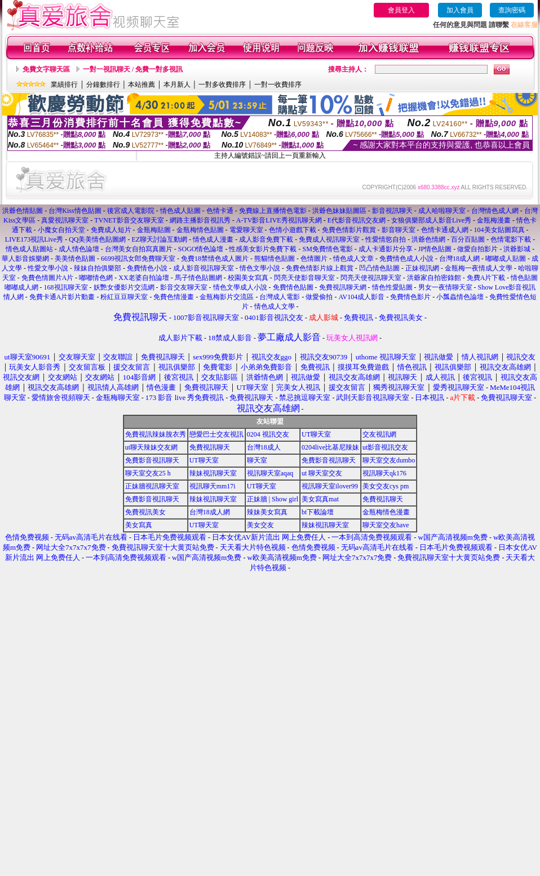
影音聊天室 (398, 230)
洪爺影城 (516, 249)
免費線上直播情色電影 (273, 211)
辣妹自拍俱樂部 (97, 268)
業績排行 (64, 84)
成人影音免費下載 (266, 239)
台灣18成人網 (459, 259)
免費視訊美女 (145, 512)
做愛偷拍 (319, 297)
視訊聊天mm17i (212, 486)
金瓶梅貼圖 (154, 230)
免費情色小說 (147, 268)
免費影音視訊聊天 (152, 460)
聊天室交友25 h (148, 473)
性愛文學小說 (48, 268)
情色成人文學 (274, 306)
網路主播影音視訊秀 (200, 220)
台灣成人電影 (279, 297)
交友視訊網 (379, 434)
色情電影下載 (510, 239)
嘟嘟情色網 (96, 278)
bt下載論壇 (318, 512)
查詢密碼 (511, 10)
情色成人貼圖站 (29, 249)
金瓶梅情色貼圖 (200, 230)
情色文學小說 (260, 268)
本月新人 (177, 84)
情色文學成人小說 (240, 287)
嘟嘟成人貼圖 (505, 259)
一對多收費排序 (222, 84)
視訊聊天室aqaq (270, 473)
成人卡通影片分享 (385, 249)
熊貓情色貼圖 (274, 259)
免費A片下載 (486, 278)
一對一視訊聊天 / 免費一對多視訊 (133, 69)
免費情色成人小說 (406, 259)
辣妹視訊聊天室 (213, 473)
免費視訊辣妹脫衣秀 (155, 434)
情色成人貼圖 (180, 211)
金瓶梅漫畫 (494, 220)
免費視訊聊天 (209, 447)
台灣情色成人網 (495, 211)
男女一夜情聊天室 (445, 287)
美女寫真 (138, 525)
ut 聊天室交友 (322, 473)
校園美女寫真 (248, 278)
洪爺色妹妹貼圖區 (339, 211)
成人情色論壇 (79, 249)
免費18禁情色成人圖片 (215, 259)
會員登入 (401, 10)
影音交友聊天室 (183, 287)
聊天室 (257, 460)
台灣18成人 (264, 447)
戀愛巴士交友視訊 (216, 434)
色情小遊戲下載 (292, 230)
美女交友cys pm (385, 486)
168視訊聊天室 (66, 287)
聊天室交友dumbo (388, 460)
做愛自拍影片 (477, 249)
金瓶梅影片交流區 (227, 297)
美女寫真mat (320, 499)
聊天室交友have (385, 525)
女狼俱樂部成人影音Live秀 (431, 220)
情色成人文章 (353, 259)
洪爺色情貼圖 (22, 211)
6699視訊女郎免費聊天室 (138, 259)
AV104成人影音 (361, 297)
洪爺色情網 (428, 239)
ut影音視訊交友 (385, 447)
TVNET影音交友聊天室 (128, 220)
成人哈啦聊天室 (442, 211)
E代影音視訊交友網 (356, 220)
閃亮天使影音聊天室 (304, 278)
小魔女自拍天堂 (61, 230)
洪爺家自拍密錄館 (434, 278)
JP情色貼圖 (435, 249)
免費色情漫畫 (173, 297)
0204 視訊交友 (268, 434)
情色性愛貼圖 (392, 287)
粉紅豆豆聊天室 (124, 297)
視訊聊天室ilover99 (330, 486)
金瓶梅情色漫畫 (386, 512)
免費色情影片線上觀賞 (319, 268)
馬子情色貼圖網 (198, 278)
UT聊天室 (316, 434)
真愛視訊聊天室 (64, 220)
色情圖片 (313, 259)
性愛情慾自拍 (385, 239)
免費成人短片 (111, 230)
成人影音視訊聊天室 (203, 268)
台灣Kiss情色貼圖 (74, 211)
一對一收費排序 (278, 84)
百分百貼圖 (468, 239)
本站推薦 (141, 84)
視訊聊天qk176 (384, 473)
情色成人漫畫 (213, 239)
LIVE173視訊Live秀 (34, 239)
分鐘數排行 (103, 84)
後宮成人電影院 (130, 211)
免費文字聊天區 (46, 69)
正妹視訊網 (422, 268)
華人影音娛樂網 (25, 259)
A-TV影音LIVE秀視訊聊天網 (279, 220)
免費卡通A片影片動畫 (62, 297)
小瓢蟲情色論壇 (460, 297)
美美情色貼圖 (75, 259)
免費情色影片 (410, 297)
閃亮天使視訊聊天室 (370, 278)
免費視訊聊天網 (342, 287)
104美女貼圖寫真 (499, 230)
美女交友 (260, 525)
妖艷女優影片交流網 (124, 287)
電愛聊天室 (246, 230)
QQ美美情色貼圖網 (97, 239)
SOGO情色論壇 (201, 249)
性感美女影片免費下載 (262, 249)
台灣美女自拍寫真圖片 (138, 249)
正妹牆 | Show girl (272, 499)
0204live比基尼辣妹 (330, 447)
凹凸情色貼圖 (379, 268)
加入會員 (459, 10)
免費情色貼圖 (293, 287)
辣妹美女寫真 (267, 512)
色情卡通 (219, 211)
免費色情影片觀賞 (349, 230)
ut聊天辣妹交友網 (151, 447)
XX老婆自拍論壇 (143, 278)
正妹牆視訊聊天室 (152, 486)
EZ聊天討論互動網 (159, 239)
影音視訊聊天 (392, 211)
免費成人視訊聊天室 (329, 239)
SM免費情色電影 (327, 249)
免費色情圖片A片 (47, 278)
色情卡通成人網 (444, 230)
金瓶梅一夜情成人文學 (478, 268)
